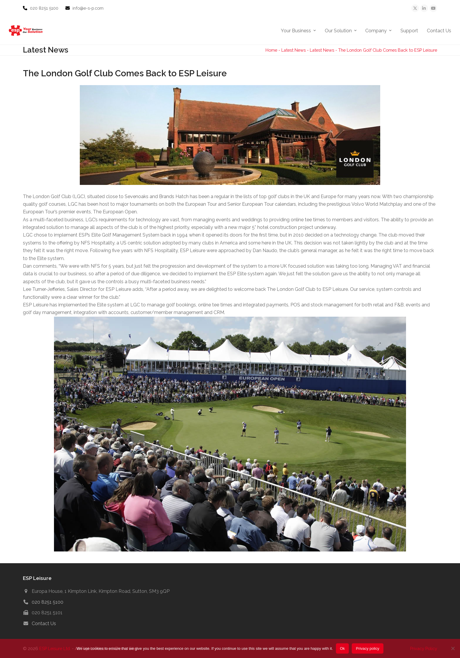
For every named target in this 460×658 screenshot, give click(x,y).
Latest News (293, 50)
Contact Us (44, 623)
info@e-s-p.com (88, 8)
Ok (342, 648)
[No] (453, 648)
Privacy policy (367, 648)
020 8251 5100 (45, 8)
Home (271, 50)
